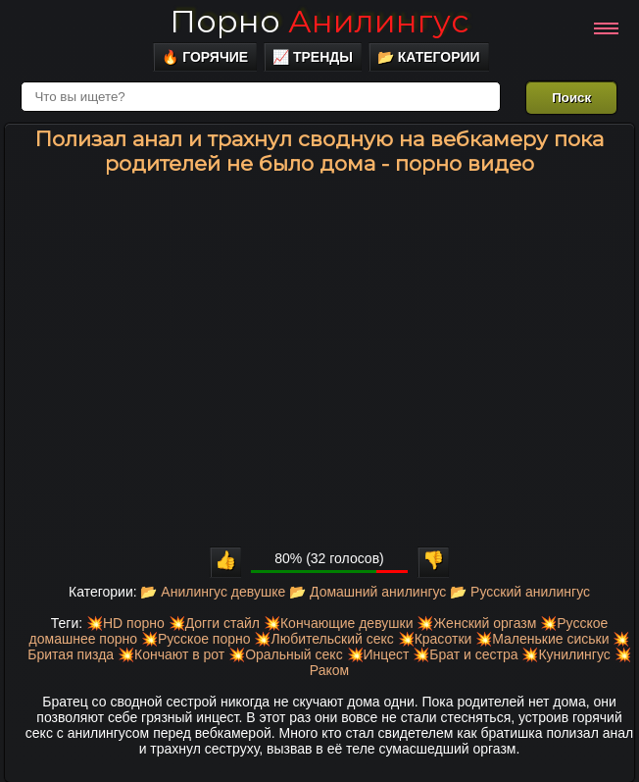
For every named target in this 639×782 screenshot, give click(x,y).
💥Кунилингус (565, 654)
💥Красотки (435, 639)
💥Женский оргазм (476, 623)
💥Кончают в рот (171, 654)
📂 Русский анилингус (520, 592)
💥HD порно (125, 623)
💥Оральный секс (285, 654)
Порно (319, 21)
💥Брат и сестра (465, 654)
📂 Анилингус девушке (212, 592)
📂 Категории (428, 57)
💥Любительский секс (323, 639)
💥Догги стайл (214, 623)
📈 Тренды (312, 57)
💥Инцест (378, 654)
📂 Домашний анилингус (367, 592)
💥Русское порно (196, 639)
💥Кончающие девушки (339, 623)
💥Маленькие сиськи (542, 639)
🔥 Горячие (205, 57)
